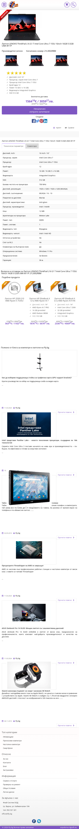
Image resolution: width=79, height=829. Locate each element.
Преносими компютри (12, 740)
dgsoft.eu (73, 827)
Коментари (32, 146)
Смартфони (8, 748)
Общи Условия (9, 788)
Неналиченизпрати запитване (39, 110)
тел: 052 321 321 (9, 810)
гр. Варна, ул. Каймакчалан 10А (16, 806)
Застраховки (8, 770)
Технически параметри (13, 146)
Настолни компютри (11, 744)
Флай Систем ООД (10, 802)
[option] (14, 60)
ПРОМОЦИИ (8, 737)
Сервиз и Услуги (10, 781)
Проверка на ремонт (11, 784)
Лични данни (8, 792)
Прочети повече (66, 412)
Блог (5, 766)
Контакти (7, 762)
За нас (5, 759)
